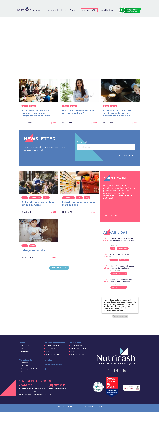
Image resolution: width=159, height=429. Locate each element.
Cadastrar (126, 155)
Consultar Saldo (77, 382)
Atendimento (25, 396)
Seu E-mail (82, 142)
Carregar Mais (59, 268)
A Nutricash (53, 10)
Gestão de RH (122, 248)
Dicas (32, 106)
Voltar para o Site (89, 10)
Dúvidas (24, 399)
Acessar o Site (112, 216)
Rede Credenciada (78, 385)
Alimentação (35, 198)
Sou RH (22, 379)
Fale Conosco (26, 402)
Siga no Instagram (120, 352)
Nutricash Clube (52, 391)
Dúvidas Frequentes (119, 273)
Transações (50, 385)
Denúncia (25, 408)
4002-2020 (33, 423)
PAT (22, 385)
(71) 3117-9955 (58, 423)
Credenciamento (53, 382)
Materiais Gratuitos (69, 10)
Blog (25, 106)
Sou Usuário (75, 379)
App (47, 388)
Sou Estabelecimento (54, 379)
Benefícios (124, 260)
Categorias (38, 10)
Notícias (48, 396)
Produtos (114, 260)
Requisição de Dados (30, 405)
